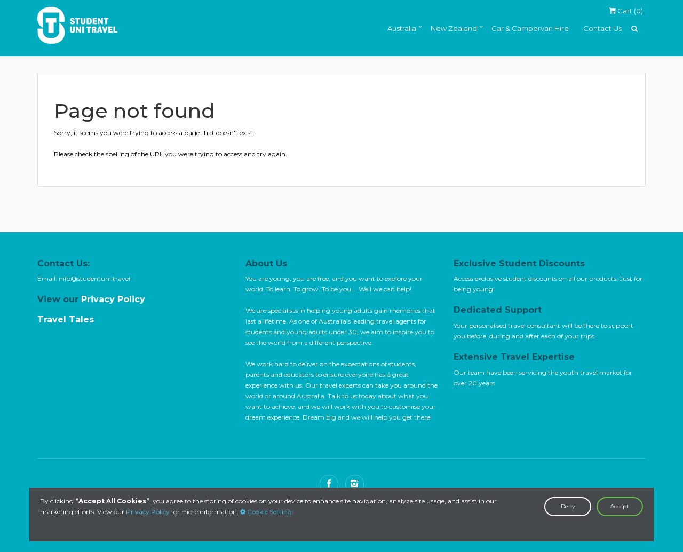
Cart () (626, 10)
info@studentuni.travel (94, 278)
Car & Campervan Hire (530, 28)
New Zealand (454, 28)
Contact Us (602, 28)
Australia (401, 28)
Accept (619, 506)
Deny (568, 506)
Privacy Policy (148, 512)
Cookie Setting (266, 512)
